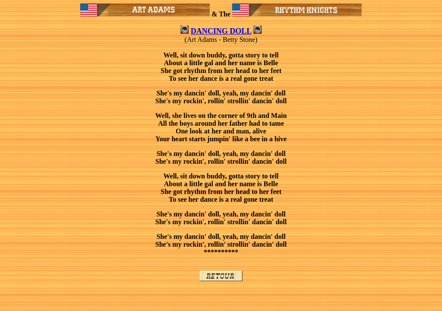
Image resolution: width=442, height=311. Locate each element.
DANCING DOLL (221, 31)
